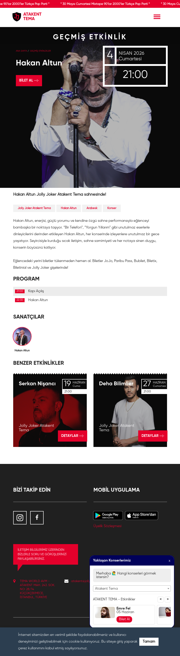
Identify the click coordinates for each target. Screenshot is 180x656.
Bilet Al (124, 619)
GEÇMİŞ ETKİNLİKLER (40, 51)
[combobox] (132, 588)
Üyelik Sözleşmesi (107, 526)
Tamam (149, 641)
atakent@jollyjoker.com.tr (88, 581)
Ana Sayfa (21, 51)
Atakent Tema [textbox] (106, 589)
